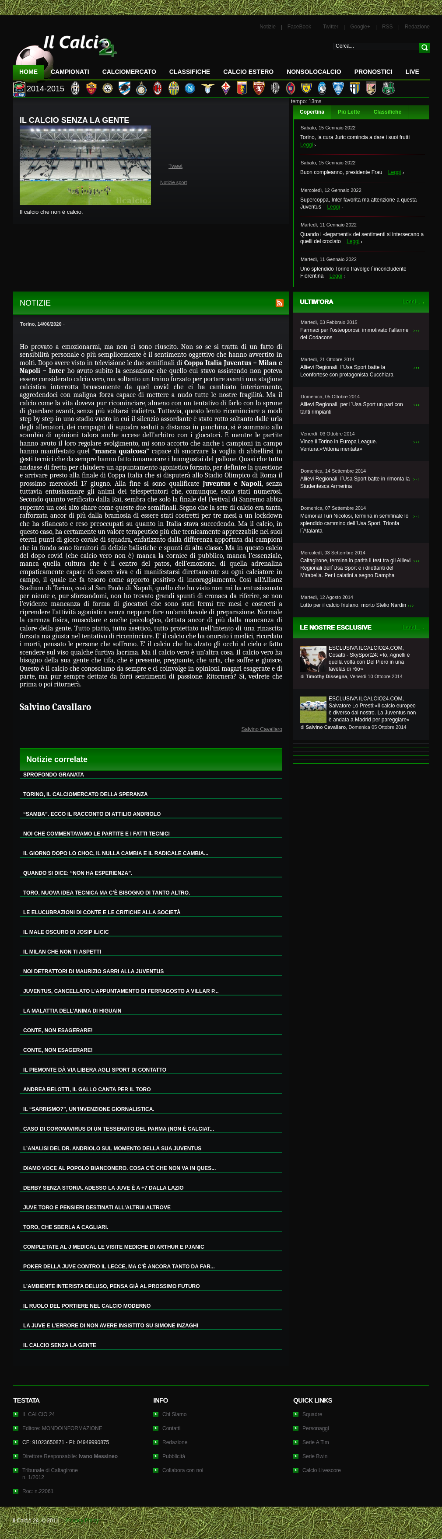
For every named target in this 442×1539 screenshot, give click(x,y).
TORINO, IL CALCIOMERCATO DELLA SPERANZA (85, 794)
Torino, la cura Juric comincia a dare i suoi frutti (355, 137)
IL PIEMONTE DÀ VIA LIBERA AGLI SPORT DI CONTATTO (94, 1070)
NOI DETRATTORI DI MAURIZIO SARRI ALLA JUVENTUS (93, 971)
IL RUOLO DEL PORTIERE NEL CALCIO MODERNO (87, 1306)
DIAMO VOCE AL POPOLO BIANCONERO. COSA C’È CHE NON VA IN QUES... (119, 1168)
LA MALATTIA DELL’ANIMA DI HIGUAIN (72, 1011)
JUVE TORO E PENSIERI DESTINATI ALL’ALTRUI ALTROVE (97, 1208)
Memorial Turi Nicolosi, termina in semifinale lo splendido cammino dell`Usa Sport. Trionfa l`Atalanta (354, 523)
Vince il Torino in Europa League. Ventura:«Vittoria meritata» (338, 445)
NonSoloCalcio (314, 71)
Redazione (417, 27)
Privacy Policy (82, 1521)
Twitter (330, 27)
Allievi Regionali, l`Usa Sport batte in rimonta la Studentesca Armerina (355, 482)
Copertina (312, 112)
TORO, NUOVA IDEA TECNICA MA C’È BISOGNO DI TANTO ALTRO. (106, 893)
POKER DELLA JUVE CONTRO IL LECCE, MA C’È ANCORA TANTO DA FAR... (119, 1267)
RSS (387, 27)
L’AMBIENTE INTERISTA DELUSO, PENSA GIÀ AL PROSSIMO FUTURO (111, 1286)
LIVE (412, 71)
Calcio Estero (248, 71)
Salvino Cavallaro (262, 729)
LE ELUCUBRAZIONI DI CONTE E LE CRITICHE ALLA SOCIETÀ (102, 912)
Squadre (312, 1414)
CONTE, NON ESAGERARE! (58, 1030)
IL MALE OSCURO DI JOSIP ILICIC (66, 932)
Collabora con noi (182, 1470)
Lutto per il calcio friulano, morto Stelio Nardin (353, 605)
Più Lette (349, 112)
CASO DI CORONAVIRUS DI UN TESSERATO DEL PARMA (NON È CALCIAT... (118, 1129)
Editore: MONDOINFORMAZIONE (62, 1428)
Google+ (360, 27)
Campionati (70, 71)
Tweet (175, 166)
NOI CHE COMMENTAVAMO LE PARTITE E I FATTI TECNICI (96, 834)
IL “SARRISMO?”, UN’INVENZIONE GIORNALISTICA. (88, 1109)
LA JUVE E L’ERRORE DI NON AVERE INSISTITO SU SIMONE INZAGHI (110, 1326)
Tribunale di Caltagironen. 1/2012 (50, 1473)
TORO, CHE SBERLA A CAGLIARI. (65, 1227)
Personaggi (315, 1428)
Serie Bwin (314, 1456)
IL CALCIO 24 (38, 1414)
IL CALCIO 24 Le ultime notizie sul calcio (65, 55)
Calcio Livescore (321, 1470)
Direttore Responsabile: (70, 1456)
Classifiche (387, 112)
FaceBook (299, 27)
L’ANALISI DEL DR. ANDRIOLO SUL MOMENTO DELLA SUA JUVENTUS (112, 1149)
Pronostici (373, 71)
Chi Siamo (174, 1414)
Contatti (171, 1428)
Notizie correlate (57, 759)
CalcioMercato (129, 71)
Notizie (268, 27)
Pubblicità (173, 1456)
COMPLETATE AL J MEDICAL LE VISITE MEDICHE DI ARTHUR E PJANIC (113, 1247)
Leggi (306, 145)
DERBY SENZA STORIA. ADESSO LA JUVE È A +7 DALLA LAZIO (103, 1188)
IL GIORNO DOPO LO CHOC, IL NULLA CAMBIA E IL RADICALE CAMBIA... (115, 853)
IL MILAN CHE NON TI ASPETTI (62, 952)
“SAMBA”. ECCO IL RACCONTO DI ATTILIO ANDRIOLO (92, 814)
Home (28, 71)
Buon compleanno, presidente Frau (341, 172)
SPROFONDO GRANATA (53, 775)
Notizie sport (173, 182)
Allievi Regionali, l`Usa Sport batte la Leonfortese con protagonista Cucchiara (346, 371)
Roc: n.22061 (37, 1491)
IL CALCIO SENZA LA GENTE (59, 1345)
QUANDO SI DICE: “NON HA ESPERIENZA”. (78, 873)
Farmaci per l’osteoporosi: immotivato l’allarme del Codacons (354, 334)
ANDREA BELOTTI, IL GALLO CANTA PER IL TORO (87, 1089)
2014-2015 (45, 88)
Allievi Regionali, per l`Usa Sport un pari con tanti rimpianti (351, 408)
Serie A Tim (315, 1442)
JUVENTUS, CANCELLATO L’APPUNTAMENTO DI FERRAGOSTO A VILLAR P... (120, 991)
